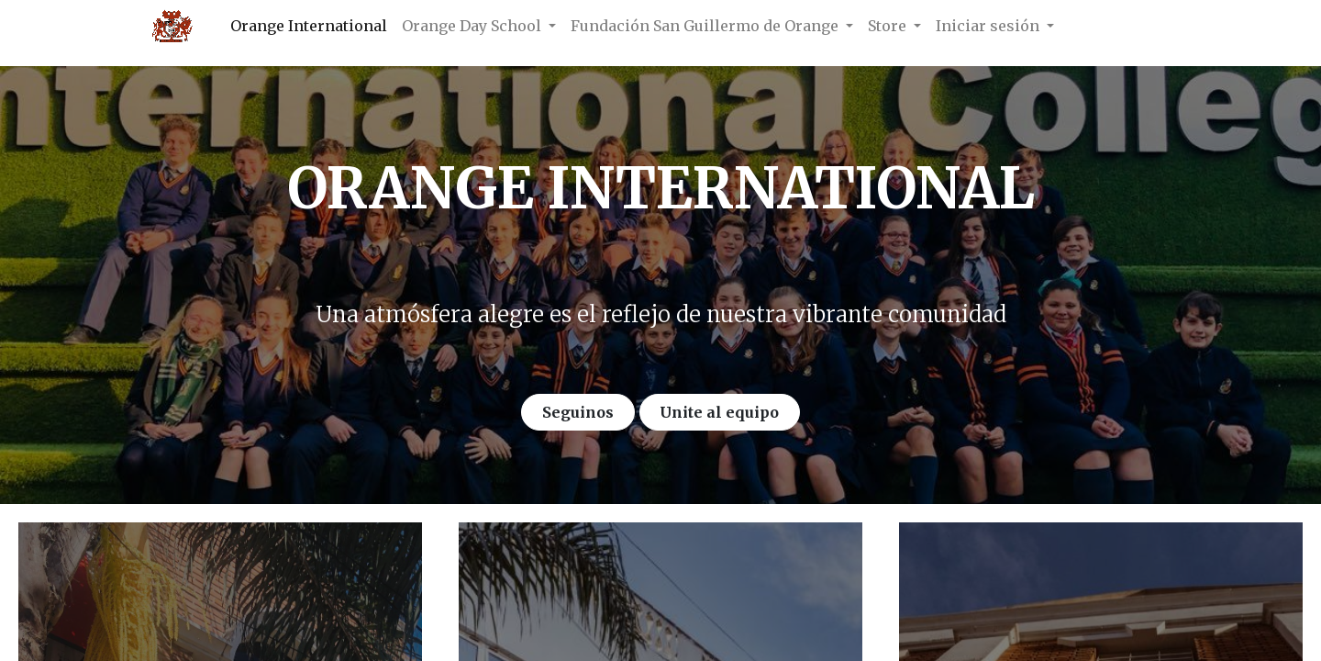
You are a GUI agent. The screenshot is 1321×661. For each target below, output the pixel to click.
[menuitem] (308, 25)
